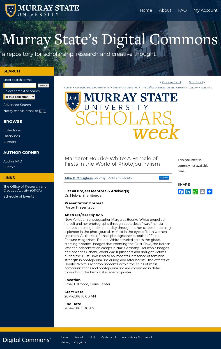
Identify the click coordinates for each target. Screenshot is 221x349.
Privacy (65, 342)
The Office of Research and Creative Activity (169, 87)
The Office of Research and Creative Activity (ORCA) (24, 189)
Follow (164, 177)
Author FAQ (12, 161)
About (79, 337)
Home (67, 87)
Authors (9, 142)
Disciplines (11, 136)
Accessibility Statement (137, 337)
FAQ (92, 337)
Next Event (196, 82)
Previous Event (171, 82)
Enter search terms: (17, 79)
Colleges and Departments (92, 87)
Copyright (80, 342)
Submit (9, 167)
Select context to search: (21, 91)
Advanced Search (17, 105)
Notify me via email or (24, 111)
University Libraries (125, 87)
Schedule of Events (18, 196)
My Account (108, 337)
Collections (12, 130)
